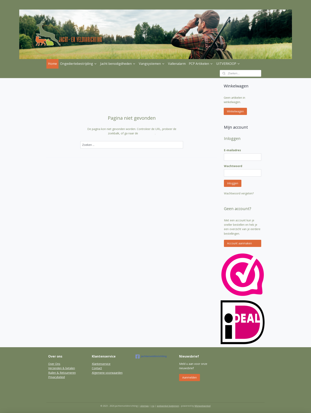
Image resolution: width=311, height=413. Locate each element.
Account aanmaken (239, 243)
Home (52, 63)
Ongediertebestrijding (78, 63)
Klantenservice (101, 364)
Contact (97, 368)
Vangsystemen (152, 63)
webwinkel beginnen (168, 405)
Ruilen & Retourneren (62, 373)
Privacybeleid (56, 377)
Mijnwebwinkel (203, 405)
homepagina (147, 133)
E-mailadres (232, 150)
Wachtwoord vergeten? (239, 193)
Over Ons (54, 364)
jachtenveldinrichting (151, 356)
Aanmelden (189, 377)
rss (152, 405)
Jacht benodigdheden (118, 63)
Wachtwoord (233, 166)
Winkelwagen (235, 111)
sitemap (144, 405)
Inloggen (232, 183)
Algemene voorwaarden (107, 373)
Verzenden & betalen (61, 368)
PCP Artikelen (201, 63)
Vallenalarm (177, 63)
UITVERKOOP (228, 63)
